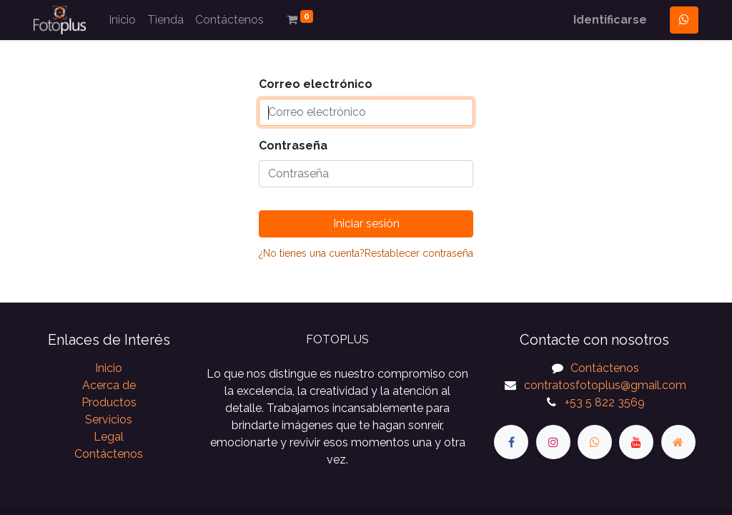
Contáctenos (108, 454)
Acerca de (109, 385)
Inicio (108, 368)
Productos (109, 402)
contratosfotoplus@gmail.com (605, 385)
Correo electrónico (315, 84)
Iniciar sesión (366, 223)
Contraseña (293, 145)
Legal (109, 436)
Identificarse (610, 19)
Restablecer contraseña (419, 253)
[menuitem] (122, 20)
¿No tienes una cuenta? (312, 253)
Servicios (108, 419)
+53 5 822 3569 (605, 402)
